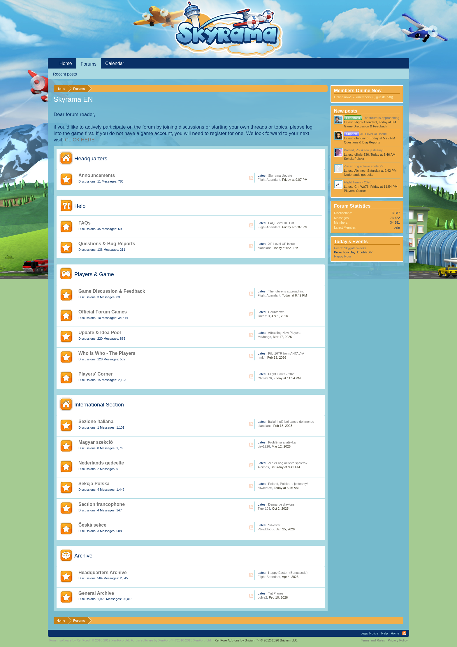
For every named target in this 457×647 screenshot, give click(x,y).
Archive (83, 556)
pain (397, 227)
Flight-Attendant (269, 179)
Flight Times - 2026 (282, 374)
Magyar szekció (95, 442)
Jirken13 (264, 316)
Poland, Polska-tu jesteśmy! (288, 483)
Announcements (96, 175)
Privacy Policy (398, 640)
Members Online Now (358, 90)
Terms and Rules (373, 640)
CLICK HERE (80, 140)
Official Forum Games (102, 311)
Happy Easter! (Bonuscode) (287, 572)
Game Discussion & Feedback (111, 291)
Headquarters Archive (102, 572)
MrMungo (264, 337)
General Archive (96, 593)
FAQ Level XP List (281, 223)
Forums (88, 64)
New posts (345, 110)
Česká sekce (92, 524)
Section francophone (101, 504)
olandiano (265, 248)
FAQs (84, 222)
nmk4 (262, 357)
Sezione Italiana (95, 421)
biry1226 (264, 446)
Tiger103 (264, 508)
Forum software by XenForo (89, 640)
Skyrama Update (280, 175)
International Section (99, 404)
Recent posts (65, 74)
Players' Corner (95, 373)
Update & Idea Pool (99, 332)
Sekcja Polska (94, 483)
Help (79, 206)
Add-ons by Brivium (256, 640)
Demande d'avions (281, 504)
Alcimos (263, 467)
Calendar (114, 63)
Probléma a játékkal (282, 442)
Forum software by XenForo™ (171, 640)
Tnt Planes (276, 593)
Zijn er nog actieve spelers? (287, 463)
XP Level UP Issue (281, 244)
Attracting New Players (284, 332)
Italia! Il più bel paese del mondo (291, 421)
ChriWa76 (265, 378)
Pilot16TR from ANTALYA (286, 353)
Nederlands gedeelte (101, 462)
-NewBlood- (266, 529)
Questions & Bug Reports (106, 243)
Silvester (274, 525)
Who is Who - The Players (107, 353)
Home (65, 63)
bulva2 (262, 597)
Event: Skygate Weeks (350, 248)
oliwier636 (265, 488)
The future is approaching (286, 291)
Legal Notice (369, 633)
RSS (251, 178)
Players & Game (94, 274)
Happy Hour (342, 256)
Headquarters (90, 158)
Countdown (276, 312)
